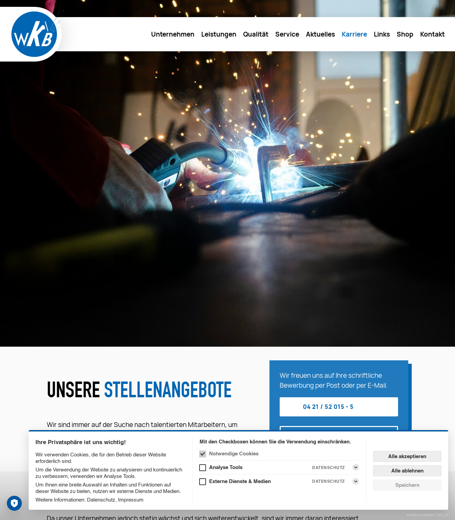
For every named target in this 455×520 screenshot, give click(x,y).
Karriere (354, 34)
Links (382, 34)
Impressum (131, 500)
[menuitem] (172, 34)
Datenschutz (101, 500)
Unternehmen (172, 34)
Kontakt (432, 34)
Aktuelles (320, 34)
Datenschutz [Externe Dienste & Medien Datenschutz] (328, 481)
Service (287, 34)
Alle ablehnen (407, 471)
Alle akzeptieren (407, 456)
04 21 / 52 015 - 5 (328, 407)
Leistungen (218, 34)
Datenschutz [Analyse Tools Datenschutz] (328, 467)
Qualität (255, 34)
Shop (405, 34)
